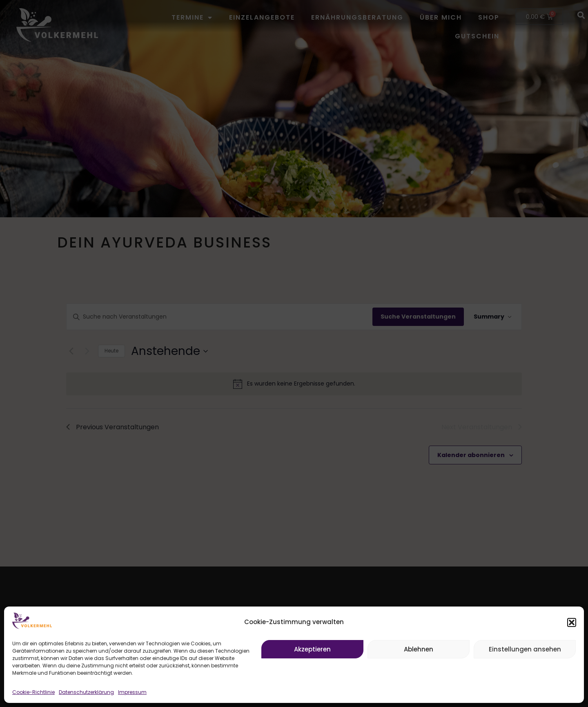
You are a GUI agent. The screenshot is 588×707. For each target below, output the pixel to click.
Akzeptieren (312, 649)
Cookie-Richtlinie (33, 692)
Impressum (132, 692)
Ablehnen (418, 649)
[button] (572, 622)
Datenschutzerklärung (86, 692)
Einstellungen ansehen (525, 649)
